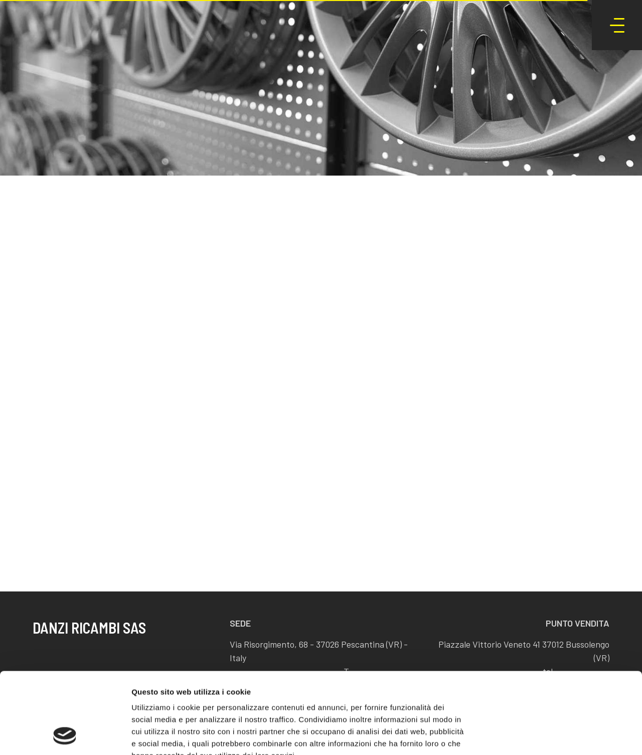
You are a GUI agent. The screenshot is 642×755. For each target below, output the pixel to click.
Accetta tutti (558, 621)
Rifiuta (558, 687)
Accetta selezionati (558, 654)
